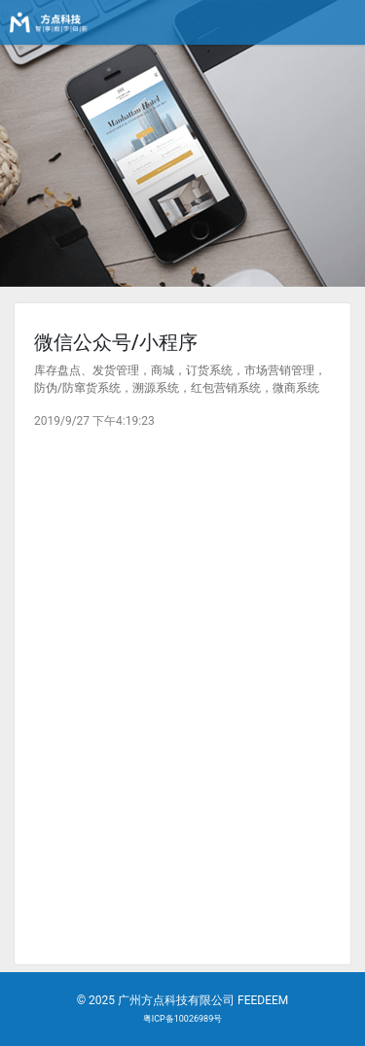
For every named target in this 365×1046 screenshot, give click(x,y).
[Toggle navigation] (337, 22)
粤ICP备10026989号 (182, 1019)
